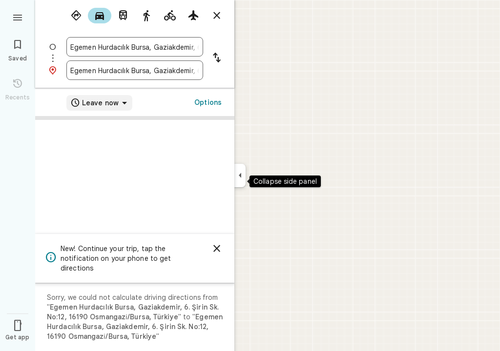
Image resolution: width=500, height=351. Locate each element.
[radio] (76, 15)
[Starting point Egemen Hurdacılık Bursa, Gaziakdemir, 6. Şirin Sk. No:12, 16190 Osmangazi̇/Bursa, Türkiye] (134, 47)
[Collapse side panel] (240, 175)
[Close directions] (217, 15)
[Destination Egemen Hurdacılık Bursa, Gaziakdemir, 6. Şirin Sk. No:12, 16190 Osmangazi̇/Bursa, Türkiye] (134, 70)
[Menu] (17, 16)
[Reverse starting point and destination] (216, 58)
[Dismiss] (217, 248)
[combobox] (134, 47)
